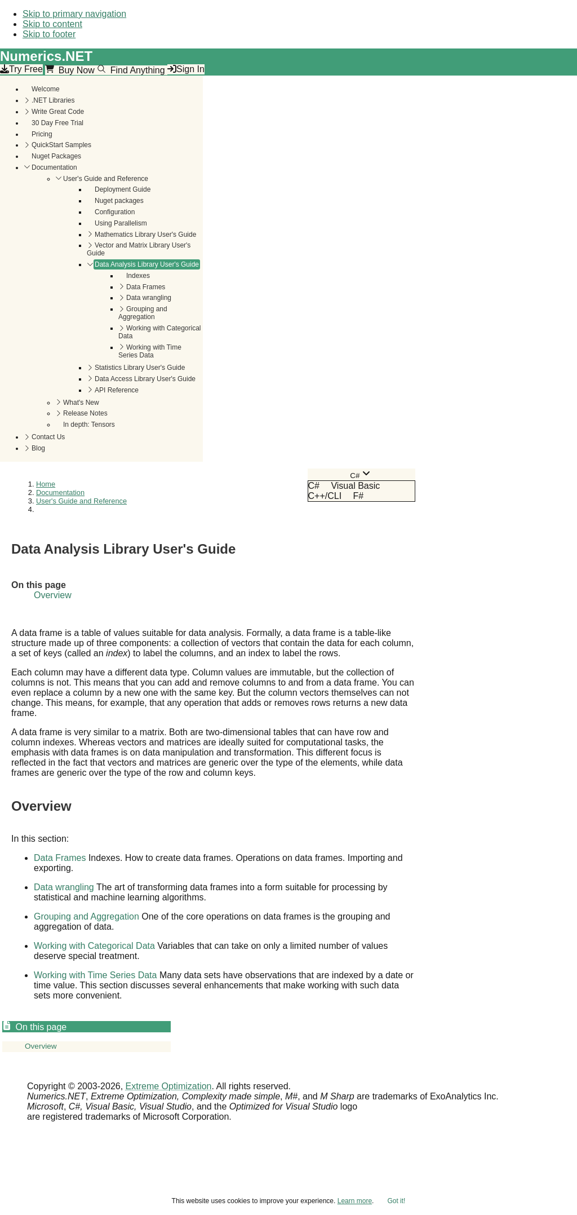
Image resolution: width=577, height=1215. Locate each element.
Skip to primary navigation (74, 14)
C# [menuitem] (313, 486)
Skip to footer (49, 34)
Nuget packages (119, 201)
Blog (38, 448)
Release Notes (85, 413)
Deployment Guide (122, 189)
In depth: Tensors (89, 424)
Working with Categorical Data (159, 332)
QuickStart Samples (61, 145)
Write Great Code (58, 112)
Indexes (138, 276)
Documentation (54, 167)
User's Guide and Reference (105, 179)
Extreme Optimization (169, 1086)
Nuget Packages (56, 156)
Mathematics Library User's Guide (145, 234)
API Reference (117, 390)
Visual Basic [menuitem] (355, 486)
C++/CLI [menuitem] (325, 496)
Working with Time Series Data (149, 351)
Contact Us (48, 437)
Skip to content (52, 24)
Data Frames (145, 287)
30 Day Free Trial (57, 123)
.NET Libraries (53, 100)
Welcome (46, 89)
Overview (53, 595)
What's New (81, 403)
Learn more (355, 1201)
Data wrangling (148, 298)
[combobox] (361, 474)
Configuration (115, 212)
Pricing (42, 134)
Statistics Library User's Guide (140, 368)
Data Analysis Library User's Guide (147, 264)
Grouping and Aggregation (142, 313)
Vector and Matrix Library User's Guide (138, 249)
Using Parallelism (121, 223)
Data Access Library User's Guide (145, 379)
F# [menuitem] (358, 496)
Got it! (396, 1201)
